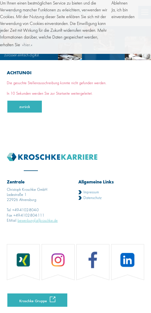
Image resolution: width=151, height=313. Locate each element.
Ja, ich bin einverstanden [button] (123, 13)
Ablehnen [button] (119, 3)
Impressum (91, 192)
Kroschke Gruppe (33, 300)
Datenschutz (92, 198)
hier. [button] (27, 45)
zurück (24, 106)
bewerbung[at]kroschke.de (38, 221)
